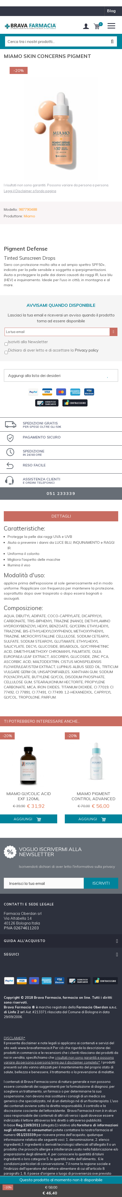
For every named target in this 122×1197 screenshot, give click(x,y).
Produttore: (13, 216)
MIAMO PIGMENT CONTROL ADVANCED (93, 796)
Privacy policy (86, 350)
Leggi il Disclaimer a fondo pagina (30, 191)
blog (111, 10)
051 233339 (61, 493)
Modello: (11, 209)
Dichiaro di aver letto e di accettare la (41, 350)
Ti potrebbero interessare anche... (42, 721)
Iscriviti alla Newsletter (28, 341)
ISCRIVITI (101, 883)
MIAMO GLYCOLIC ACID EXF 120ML (28, 796)
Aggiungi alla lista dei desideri (34, 375)
